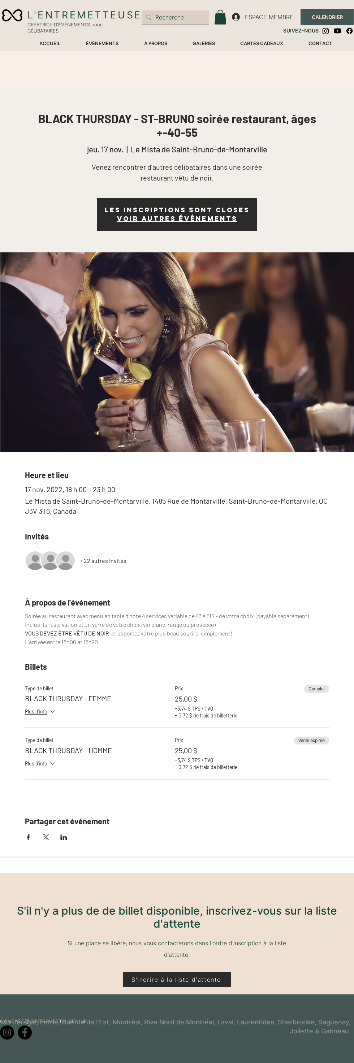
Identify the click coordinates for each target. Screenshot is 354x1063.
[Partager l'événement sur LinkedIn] (63, 837)
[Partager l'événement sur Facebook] (28, 837)
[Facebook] (349, 31)
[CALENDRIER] (327, 17)
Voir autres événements (177, 218)
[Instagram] (325, 31)
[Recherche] (174, 17)
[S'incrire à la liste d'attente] (177, 979)
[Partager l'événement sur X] (46, 837)
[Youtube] (337, 31)
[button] (220, 17)
